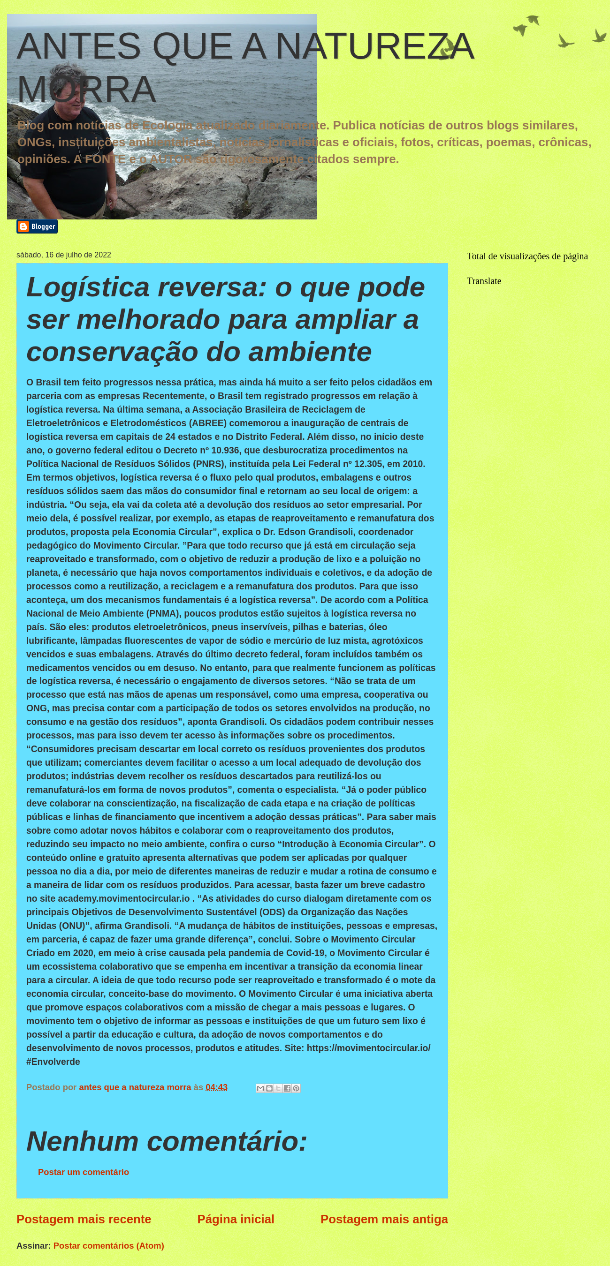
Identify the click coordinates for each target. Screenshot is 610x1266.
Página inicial (236, 1219)
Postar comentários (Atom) (108, 1246)
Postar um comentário (83, 1172)
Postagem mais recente (84, 1219)
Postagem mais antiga (384, 1219)
